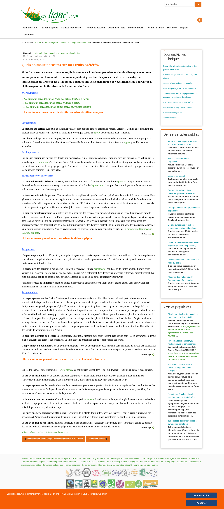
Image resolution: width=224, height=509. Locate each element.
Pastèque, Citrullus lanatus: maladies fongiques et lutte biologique (180, 367)
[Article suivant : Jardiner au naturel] (98, 439)
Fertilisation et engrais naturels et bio (178, 107)
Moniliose (43, 162)
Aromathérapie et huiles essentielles (178, 83)
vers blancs (66, 370)
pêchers (122, 181)
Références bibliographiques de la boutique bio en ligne (45, 432)
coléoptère (89, 399)
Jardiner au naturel (176, 176)
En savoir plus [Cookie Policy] (202, 495)
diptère (96, 132)
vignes (127, 142)
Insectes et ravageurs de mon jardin (178, 102)
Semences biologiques (172, 112)
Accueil (38, 42)
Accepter (201, 503)
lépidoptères (97, 185)
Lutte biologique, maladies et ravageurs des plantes (66, 42)
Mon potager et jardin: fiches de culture (179, 88)
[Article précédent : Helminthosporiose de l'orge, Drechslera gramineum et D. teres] (53, 439)
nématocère (99, 269)
